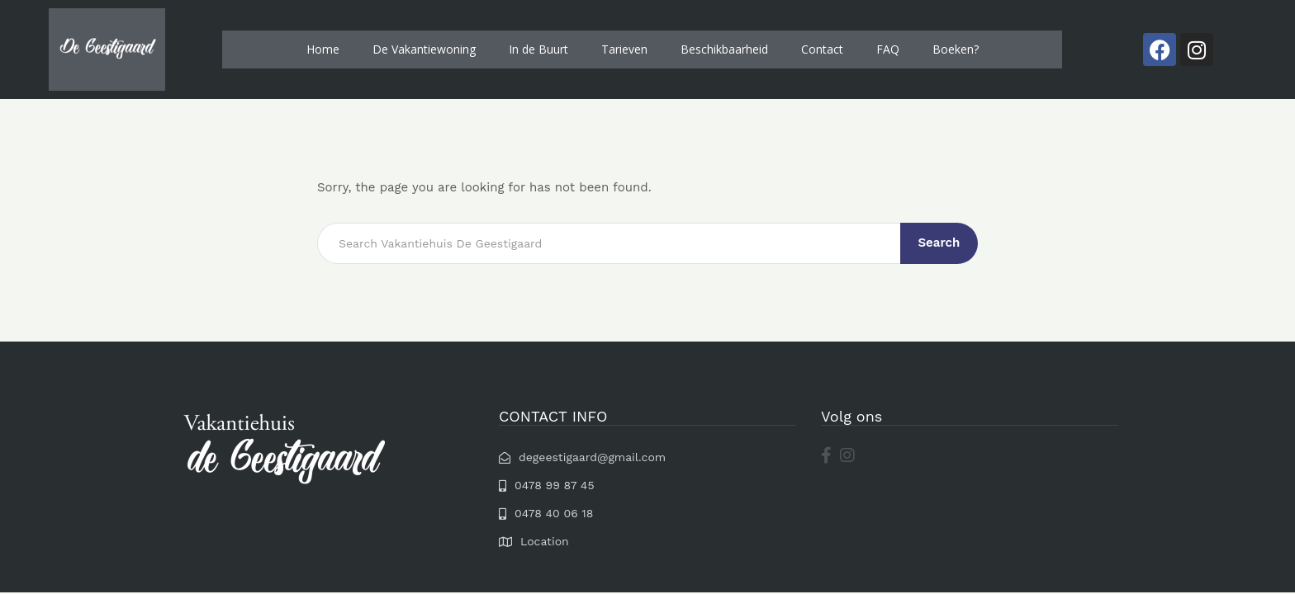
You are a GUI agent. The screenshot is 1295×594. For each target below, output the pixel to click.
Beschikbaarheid (724, 49)
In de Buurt (538, 49)
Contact (822, 49)
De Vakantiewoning (424, 49)
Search (940, 242)
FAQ (887, 49)
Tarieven (624, 49)
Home (322, 49)
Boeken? (955, 49)
